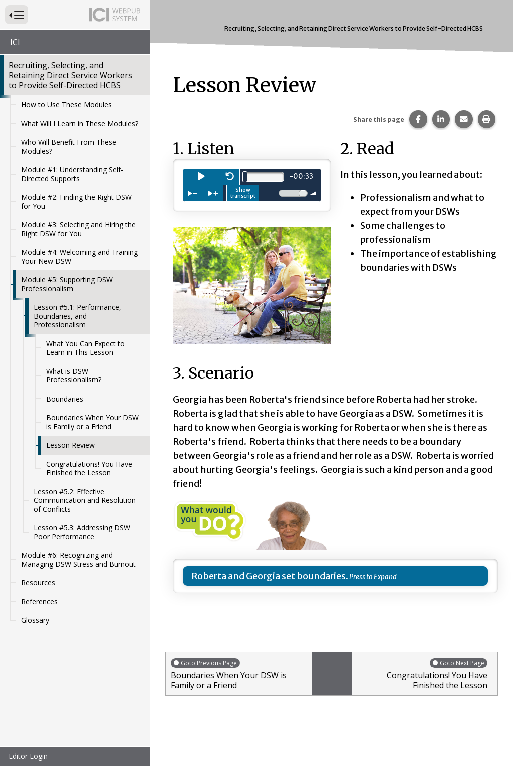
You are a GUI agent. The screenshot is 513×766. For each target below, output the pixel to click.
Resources (38, 582)
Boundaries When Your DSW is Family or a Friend (92, 422)
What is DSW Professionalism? (73, 375)
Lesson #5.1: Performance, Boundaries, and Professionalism (77, 315)
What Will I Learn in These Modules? (79, 123)
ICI (15, 42)
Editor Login (28, 756)
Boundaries (64, 399)
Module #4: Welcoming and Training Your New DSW (79, 256)
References (39, 601)
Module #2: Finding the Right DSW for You (76, 201)
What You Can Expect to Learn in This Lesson (85, 348)
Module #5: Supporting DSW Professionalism (67, 284)
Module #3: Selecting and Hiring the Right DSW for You (78, 229)
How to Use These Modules (66, 104)
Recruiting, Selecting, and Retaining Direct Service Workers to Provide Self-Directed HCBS (70, 75)
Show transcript (242, 192)
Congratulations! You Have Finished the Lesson (89, 468)
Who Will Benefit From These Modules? (68, 146)
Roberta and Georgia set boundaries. (269, 576)
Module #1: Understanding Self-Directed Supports (72, 174)
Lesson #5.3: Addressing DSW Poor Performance (82, 532)
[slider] (244, 176)
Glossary (35, 620)
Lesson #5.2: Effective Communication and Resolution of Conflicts (85, 500)
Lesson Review (70, 445)
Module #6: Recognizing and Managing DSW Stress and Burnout (78, 559)
